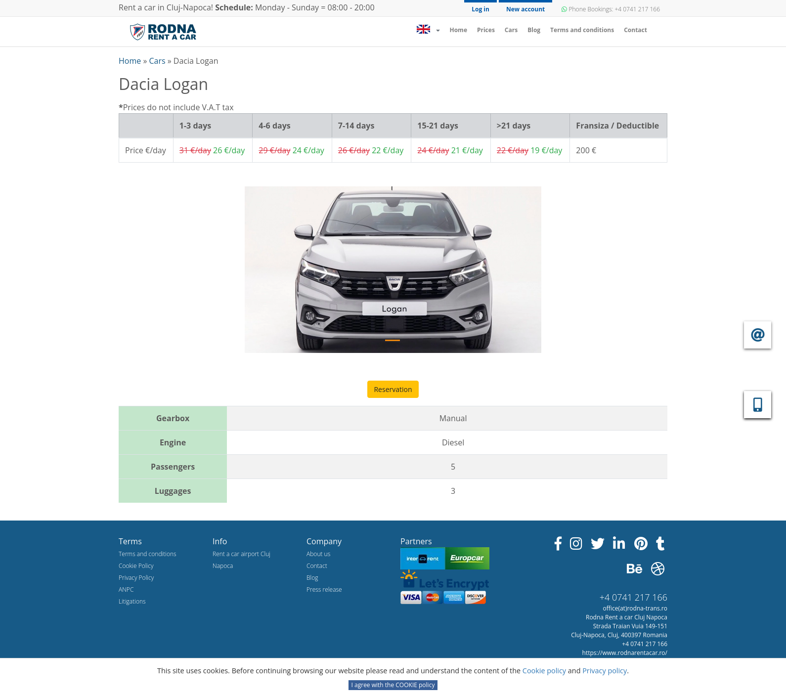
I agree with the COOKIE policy (393, 685)
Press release (324, 589)
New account (525, 9)
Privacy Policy (136, 577)
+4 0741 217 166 (633, 597)
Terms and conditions (582, 30)
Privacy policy (604, 670)
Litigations (132, 601)
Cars (511, 30)
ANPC (126, 589)
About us (318, 554)
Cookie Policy (136, 566)
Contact (635, 30)
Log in (480, 9)
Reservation (393, 389)
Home (460, 29)
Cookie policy (545, 670)
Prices (486, 30)
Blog (533, 30)
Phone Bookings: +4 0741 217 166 (611, 9)
